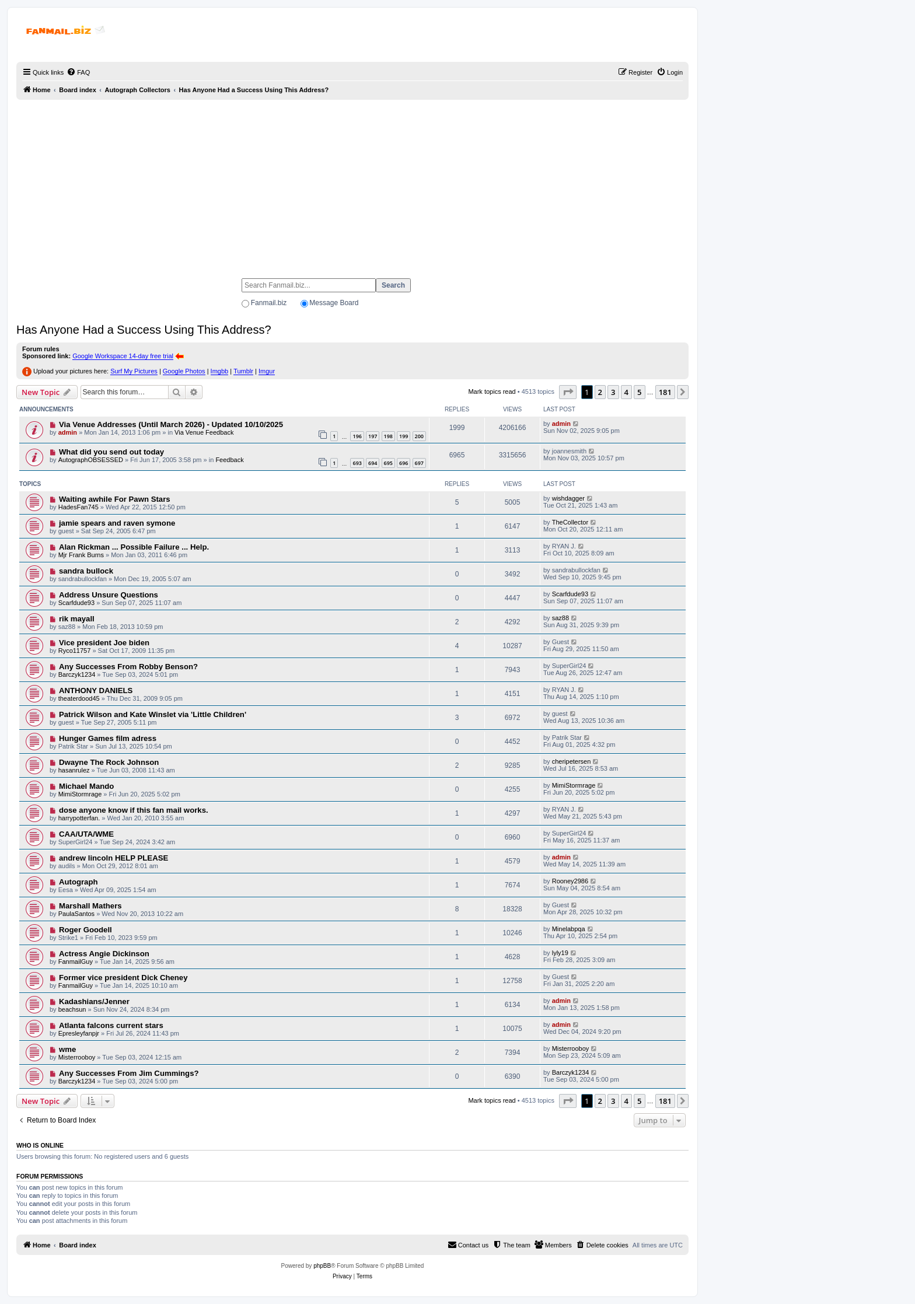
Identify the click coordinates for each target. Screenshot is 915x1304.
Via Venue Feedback (203, 432)
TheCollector (570, 522)
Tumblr (243, 371)
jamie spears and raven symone (117, 523)
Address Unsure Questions (108, 594)
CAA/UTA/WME (86, 834)
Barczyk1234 (77, 674)
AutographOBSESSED (90, 459)
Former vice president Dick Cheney (123, 977)
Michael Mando (86, 786)
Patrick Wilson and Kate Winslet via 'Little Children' (152, 714)
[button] (568, 392)
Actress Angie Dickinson (104, 953)
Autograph (78, 882)
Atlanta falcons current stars (111, 1025)
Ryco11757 (74, 650)
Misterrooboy (77, 1057)
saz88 (560, 617)
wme (67, 1049)
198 (388, 436)
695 (388, 463)
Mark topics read (491, 391)
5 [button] (639, 392)
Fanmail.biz (269, 303)
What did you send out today (111, 452)
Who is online (40, 1145)
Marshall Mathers (90, 905)
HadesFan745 (78, 507)
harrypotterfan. (79, 817)
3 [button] (613, 392)
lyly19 (560, 952)
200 (419, 436)
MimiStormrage (80, 794)
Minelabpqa (568, 928)
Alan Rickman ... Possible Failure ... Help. (134, 547)
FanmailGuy (75, 961)
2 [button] (600, 392)
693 (356, 463)
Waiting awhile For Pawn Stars (114, 499)
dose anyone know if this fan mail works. (133, 810)
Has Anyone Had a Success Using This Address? (143, 329)
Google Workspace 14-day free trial (122, 355)
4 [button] (626, 392)
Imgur (267, 371)
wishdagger (568, 498)
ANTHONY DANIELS (96, 690)
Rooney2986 (570, 881)
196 (356, 436)
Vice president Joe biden (104, 642)
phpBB (322, 1266)
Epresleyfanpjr (78, 1033)
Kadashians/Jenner (94, 1001)
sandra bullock (86, 571)
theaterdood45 (79, 698)
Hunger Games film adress (107, 738)
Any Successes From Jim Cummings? (129, 1073)
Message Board (333, 303)
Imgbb (220, 371)
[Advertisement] (352, 183)
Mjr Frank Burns (81, 554)
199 (403, 436)
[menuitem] (78, 72)
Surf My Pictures (134, 371)
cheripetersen (571, 761)
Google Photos (184, 371)
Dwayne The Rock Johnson (109, 762)
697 (419, 463)
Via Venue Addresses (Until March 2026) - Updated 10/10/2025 (171, 424)
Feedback (229, 459)
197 (372, 436)
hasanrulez (74, 770)
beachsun (72, 1009)
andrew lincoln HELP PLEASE (113, 858)
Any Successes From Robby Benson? (128, 666)
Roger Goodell (85, 929)
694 (372, 463)
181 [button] (665, 392)
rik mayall (77, 618)
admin (67, 432)
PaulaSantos (76, 913)
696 (403, 463)
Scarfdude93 (76, 602)
